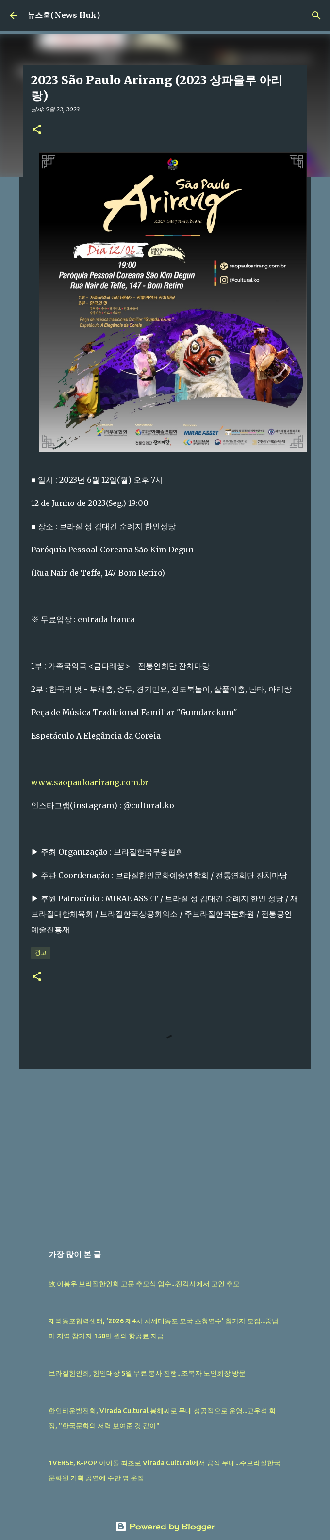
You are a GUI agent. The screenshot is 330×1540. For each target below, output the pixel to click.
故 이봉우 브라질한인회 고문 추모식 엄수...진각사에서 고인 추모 (144, 1284)
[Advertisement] (165, 1151)
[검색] (316, 15)
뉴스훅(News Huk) (63, 15)
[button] (37, 130)
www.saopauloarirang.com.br (89, 782)
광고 (41, 952)
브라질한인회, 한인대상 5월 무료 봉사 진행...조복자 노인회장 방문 (147, 1373)
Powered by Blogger (165, 1526)
